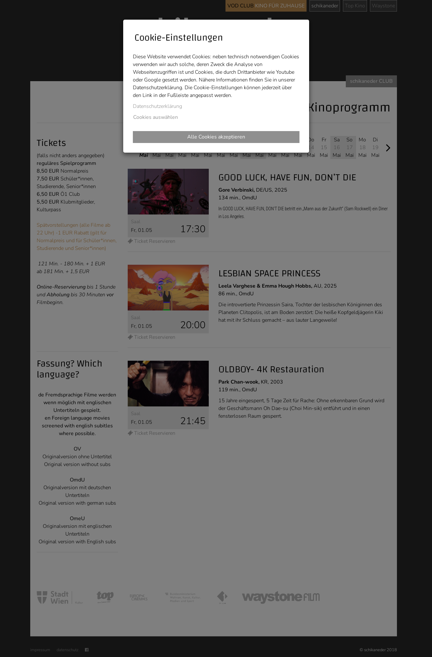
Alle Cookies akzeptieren (216, 136)
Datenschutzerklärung (157, 106)
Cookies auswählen (155, 117)
